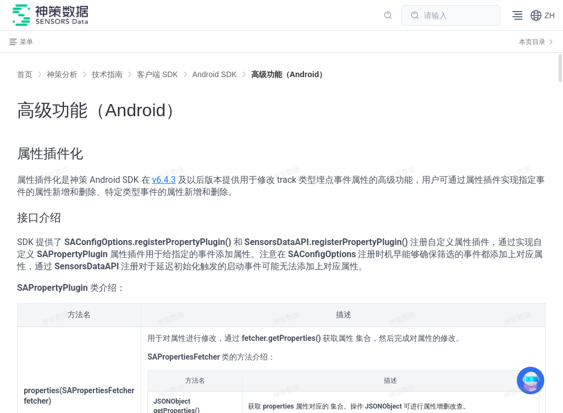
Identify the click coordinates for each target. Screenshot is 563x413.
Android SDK (214, 74)
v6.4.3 (164, 180)
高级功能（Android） (289, 74)
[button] (542, 15)
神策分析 (62, 74)
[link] (62, 74)
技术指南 (107, 74)
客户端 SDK (157, 74)
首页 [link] (24, 74)
